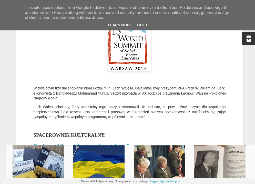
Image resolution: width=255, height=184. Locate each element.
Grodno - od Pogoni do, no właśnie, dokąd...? (82, 86)
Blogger (153, 181)
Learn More (120, 25)
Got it (143, 25)
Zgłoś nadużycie (170, 181)
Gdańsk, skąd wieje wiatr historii (69, 97)
